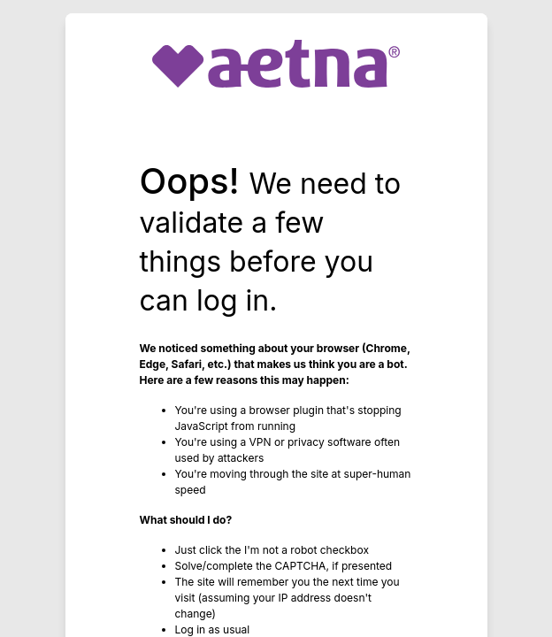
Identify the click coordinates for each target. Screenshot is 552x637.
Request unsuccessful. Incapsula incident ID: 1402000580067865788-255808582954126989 (276, 318)
